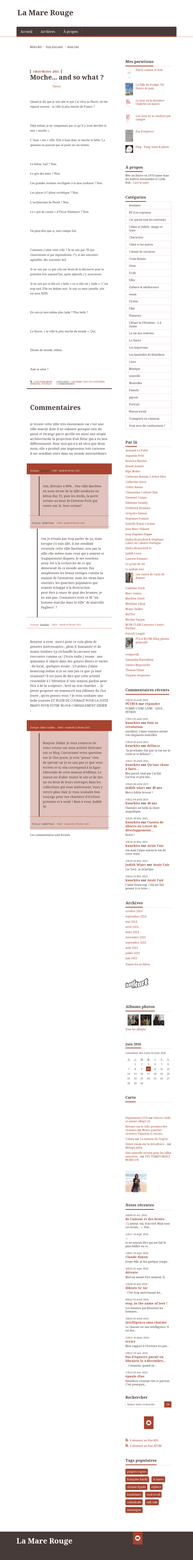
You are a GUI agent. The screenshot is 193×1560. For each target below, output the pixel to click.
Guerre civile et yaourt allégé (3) (148, 1119)
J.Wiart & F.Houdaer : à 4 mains (145, 324)
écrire (130, 1341)
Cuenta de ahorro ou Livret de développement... (144, 826)
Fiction (133, 301)
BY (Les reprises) (140, 212)
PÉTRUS (131, 704)
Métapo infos (133, 1147)
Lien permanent (41, 381)
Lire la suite (141, 182)
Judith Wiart (135, 865)
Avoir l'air (73, 46)
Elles (132, 280)
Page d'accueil (54, 46)
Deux (132, 266)
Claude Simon (136, 1257)
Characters (136, 237)
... (126, 1238)
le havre (158, 1479)
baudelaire (134, 1494)
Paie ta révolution (141, 725)
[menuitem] (27, 31)
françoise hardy (137, 1479)
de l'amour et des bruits (144, 1219)
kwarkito (44, 470)
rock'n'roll (153, 1494)
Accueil (26, 31)
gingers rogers (136, 1471)
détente (131, 1272)
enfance (156, 1487)
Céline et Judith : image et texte (146, 228)
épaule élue (134, 1376)
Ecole (132, 273)
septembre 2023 (135, 942)
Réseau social (137, 411)
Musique (134, 369)
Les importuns (138, 347)
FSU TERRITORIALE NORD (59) (147, 1158)
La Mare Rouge (45, 12)
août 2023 (131, 948)
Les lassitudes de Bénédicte (147, 355)
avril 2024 (131, 927)
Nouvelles (135, 383)
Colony (129, 1139)
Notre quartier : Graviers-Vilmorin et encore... (144, 1131)
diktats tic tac (136, 1288)
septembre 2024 (135, 916)
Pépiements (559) (136, 1118)
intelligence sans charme (146, 1322)
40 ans (157, 788)
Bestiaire (135, 205)
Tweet (56, 86)
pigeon (133, 397)
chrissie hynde (136, 1487)
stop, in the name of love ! (146, 1303)
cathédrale (134, 1502)
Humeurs (35, 383)
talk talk (152, 1502)
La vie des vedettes (141, 333)
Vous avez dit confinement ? (147, 426)
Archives (48, 31)
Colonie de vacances (142, 251)
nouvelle (134, 376)
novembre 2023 (135, 937)
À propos (70, 31)
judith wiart (135, 788)
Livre (132, 362)
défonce (153, 746)
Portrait (47, 383)
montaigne (134, 1510)
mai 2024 (131, 921)
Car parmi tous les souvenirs (88, 381)
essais (132, 294)
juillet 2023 (132, 953)
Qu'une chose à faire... (147, 767)
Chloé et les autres (141, 244)
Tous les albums (135, 1029)
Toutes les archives (137, 964)
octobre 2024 (133, 911)
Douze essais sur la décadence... (145, 1144)
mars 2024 (132, 932)
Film (132, 308)
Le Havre (135, 340)
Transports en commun (144, 418)
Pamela (134, 390)
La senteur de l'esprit (154, 1139)
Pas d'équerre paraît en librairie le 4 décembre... (145, 1359)
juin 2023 (131, 958)
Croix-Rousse (137, 259)
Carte (130, 1097)
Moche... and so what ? (67, 77)
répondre (152, 704)
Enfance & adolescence (144, 287)
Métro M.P (36, 46)
